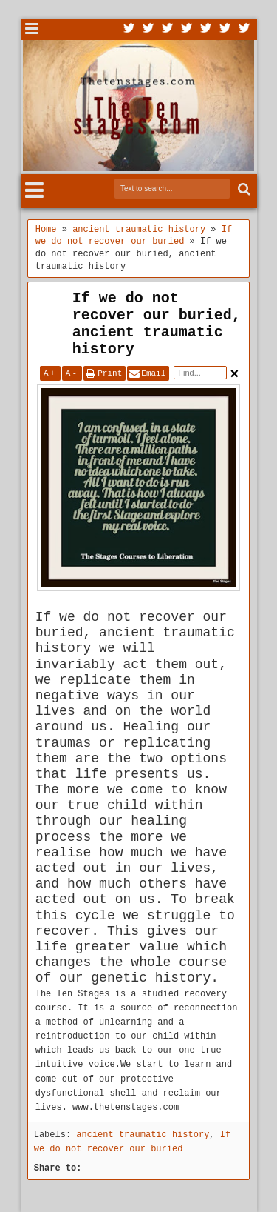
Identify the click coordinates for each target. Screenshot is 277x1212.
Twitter (129, 29)
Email (153, 373)
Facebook (148, 29)
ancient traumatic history (142, 1135)
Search (243, 189)
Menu (32, 29)
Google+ (167, 29)
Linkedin (206, 29)
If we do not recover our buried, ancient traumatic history (156, 324)
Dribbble (225, 29)
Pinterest (244, 29)
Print (110, 373)
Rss (186, 29)
